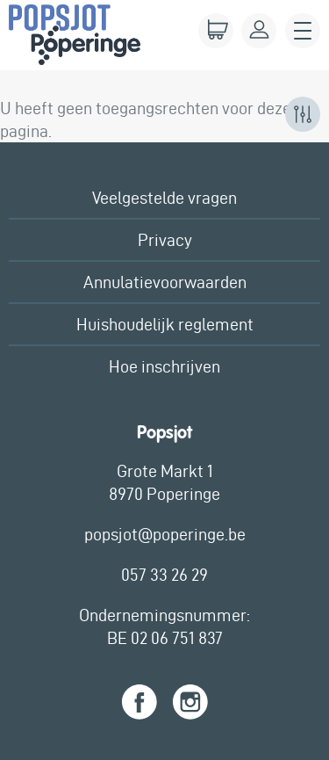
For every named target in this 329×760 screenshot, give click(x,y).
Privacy (165, 240)
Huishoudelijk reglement (165, 324)
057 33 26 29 (164, 574)
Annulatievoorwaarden (165, 282)
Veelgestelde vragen (164, 197)
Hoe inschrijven (164, 366)
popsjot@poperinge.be (165, 534)
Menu (302, 30)
